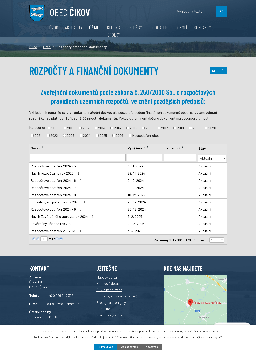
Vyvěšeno (137, 148)
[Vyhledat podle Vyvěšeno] (145, 157)
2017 (164, 128)
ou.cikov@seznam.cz (63, 302)
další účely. (211, 330)
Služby (136, 27)
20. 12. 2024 (137, 201)
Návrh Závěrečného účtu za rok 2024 (63, 216)
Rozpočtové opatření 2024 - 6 (57, 180)
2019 (196, 128)
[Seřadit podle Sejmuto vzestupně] (183, 146)
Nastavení (153, 346)
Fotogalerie (159, 27)
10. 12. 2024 (137, 194)
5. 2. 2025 (135, 216)
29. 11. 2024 (136, 172)
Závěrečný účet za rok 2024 (56, 223)
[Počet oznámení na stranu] (216, 238)
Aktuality (73, 27)
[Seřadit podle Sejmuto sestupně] (183, 148)
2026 (119, 135)
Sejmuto (173, 148)
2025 (103, 135)
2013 (101, 128)
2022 (54, 135)
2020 (212, 128)
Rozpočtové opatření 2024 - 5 (57, 165)
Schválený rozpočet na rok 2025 (59, 201)
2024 (87, 135)
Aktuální (205, 165)
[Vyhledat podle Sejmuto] (180, 157)
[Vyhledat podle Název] (78, 157)
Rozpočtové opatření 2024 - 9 (57, 208)
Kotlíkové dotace (108, 282)
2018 (180, 128)
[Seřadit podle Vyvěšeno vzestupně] (148, 146)
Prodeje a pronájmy (111, 301)
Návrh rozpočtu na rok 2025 (56, 172)
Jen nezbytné (129, 346)
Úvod (53, 27)
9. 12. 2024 (136, 187)
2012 (86, 128)
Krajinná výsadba (109, 313)
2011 (70, 128)
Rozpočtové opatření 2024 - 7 (57, 187)
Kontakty (202, 27)
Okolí (182, 27)
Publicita (103, 307)
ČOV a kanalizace (109, 288)
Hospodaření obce (146, 135)
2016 (149, 128)
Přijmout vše (104, 346)
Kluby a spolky (114, 31)
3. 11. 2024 (136, 165)
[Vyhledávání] (199, 11)
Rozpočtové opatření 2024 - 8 (57, 194)
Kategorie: (37, 127)
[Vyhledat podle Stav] (212, 157)
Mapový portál (107, 275)
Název (35, 148)
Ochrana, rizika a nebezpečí (117, 294)
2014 (117, 128)
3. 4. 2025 (135, 230)
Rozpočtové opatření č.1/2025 (57, 230)
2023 (70, 135)
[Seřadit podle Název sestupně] (42, 148)
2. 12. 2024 (136, 180)
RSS (218, 71)
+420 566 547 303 (60, 293)
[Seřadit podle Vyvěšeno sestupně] (148, 148)
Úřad (93, 27)
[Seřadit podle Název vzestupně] (42, 146)
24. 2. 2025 (136, 223)
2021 (38, 135)
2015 (133, 128)
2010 (54, 128)
